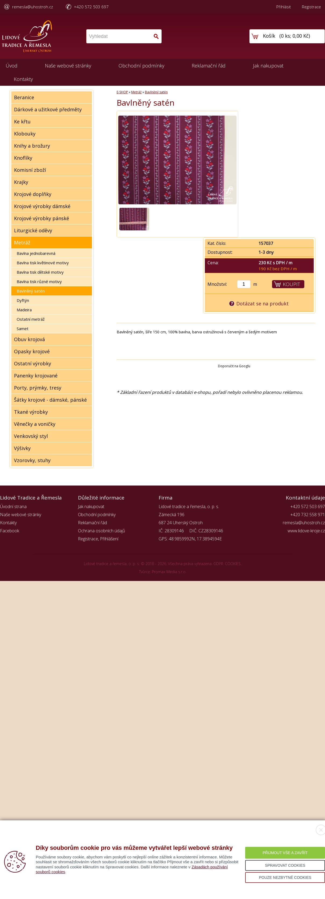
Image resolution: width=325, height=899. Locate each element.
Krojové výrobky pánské (41, 218)
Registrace (311, 6)
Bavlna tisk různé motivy (39, 281)
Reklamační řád (209, 65)
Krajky (21, 182)
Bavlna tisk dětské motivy (40, 272)
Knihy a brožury (32, 145)
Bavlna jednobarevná (36, 253)
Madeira (24, 309)
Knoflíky (23, 158)
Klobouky (24, 133)
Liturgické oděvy (33, 230)
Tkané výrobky (31, 412)
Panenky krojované (36, 375)
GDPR (218, 563)
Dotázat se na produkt (262, 303)
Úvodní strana (13, 506)
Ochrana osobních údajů (101, 531)
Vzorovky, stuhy (32, 460)
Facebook (9, 531)
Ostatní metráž (31, 319)
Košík (269, 36)
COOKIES (233, 563)
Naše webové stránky (68, 65)
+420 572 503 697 (91, 6)
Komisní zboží (30, 170)
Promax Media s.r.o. (169, 571)
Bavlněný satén (31, 291)
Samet (22, 328)
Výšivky (22, 448)
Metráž (22, 242)
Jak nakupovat (268, 65)
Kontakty (23, 79)
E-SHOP (122, 92)
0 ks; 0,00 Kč (295, 36)
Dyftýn (23, 300)
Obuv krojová (29, 339)
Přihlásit (283, 6)
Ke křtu (22, 121)
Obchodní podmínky (141, 65)
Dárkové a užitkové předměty (48, 109)
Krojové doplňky (32, 194)
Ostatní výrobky (32, 363)
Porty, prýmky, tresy (37, 387)
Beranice (24, 97)
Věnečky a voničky (34, 424)
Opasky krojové (32, 351)
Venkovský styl (31, 436)
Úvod (11, 65)
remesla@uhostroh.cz (32, 6)
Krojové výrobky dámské (42, 206)
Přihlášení (109, 539)
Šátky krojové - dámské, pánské (50, 400)
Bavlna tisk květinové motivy (43, 262)
